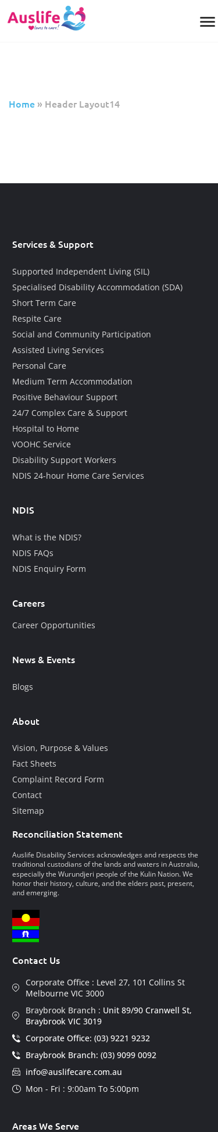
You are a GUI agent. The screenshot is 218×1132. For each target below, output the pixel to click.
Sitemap (28, 810)
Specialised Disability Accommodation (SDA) (97, 287)
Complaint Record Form (58, 779)
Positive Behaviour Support (64, 397)
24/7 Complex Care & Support (69, 412)
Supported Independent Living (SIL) (80, 271)
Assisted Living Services (58, 349)
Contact (27, 794)
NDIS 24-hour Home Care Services (78, 475)
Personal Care (39, 365)
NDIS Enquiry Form (49, 568)
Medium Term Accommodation (72, 381)
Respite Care (37, 318)
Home (22, 103)
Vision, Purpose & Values (60, 747)
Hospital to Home (45, 428)
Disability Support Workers (64, 459)
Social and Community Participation (81, 334)
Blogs (22, 686)
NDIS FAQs (32, 552)
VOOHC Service (41, 444)
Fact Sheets (34, 763)
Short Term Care (44, 302)
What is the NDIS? (46, 537)
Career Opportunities (53, 625)
